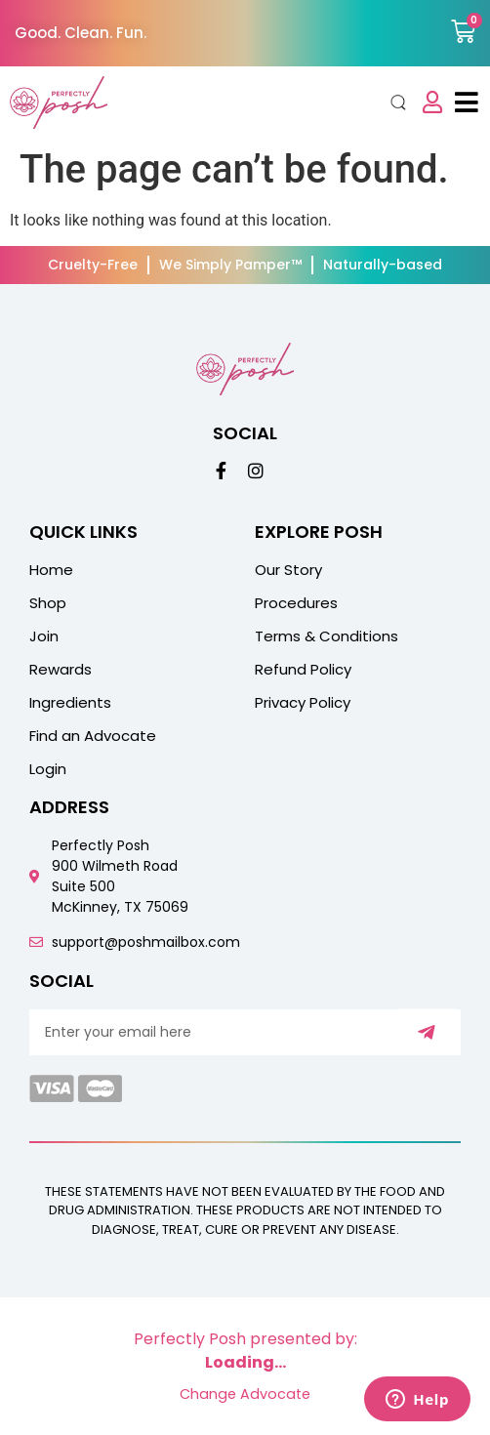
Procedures (296, 603)
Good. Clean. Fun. (80, 32)
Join (44, 636)
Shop (47, 603)
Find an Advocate (92, 736)
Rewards (60, 669)
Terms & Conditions (326, 636)
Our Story (288, 570)
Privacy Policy (302, 703)
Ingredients (70, 703)
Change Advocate (245, 1394)
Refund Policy (303, 669)
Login (47, 769)
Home (51, 570)
